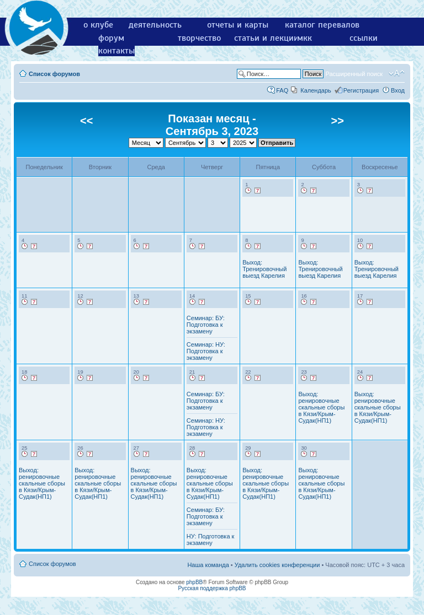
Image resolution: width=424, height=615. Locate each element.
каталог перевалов (322, 24)
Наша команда (208, 565)
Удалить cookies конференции (277, 565)
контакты (116, 50)
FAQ (282, 90)
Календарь (315, 90)
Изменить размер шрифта (397, 73)
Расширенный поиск (354, 74)
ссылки (363, 38)
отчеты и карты (237, 24)
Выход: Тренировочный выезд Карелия (264, 269)
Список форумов (54, 74)
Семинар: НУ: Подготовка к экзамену (206, 351)
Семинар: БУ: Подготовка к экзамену (206, 325)
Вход (398, 90)
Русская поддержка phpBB (212, 588)
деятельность (155, 24)
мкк (304, 38)
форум (111, 38)
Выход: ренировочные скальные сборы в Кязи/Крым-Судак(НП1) (321, 407)
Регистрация (361, 90)
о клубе (98, 24)
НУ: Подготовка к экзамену (211, 539)
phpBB (194, 582)
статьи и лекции (266, 38)
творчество (199, 38)
